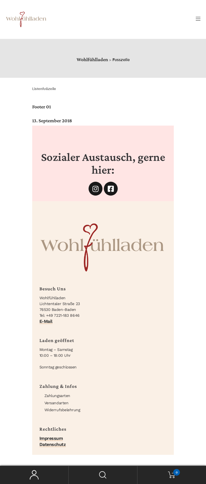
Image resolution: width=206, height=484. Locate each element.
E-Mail (45, 321)
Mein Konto (34, 475)
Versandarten (56, 403)
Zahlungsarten (57, 395)
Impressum (51, 438)
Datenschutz (52, 444)
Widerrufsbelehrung (62, 410)
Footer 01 (41, 106)
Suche (103, 475)
